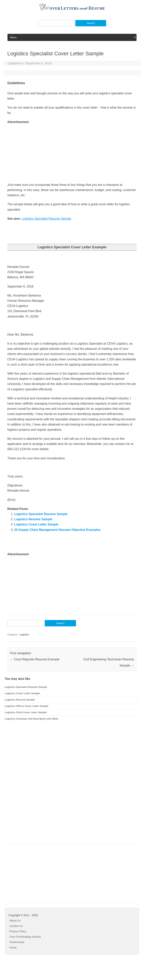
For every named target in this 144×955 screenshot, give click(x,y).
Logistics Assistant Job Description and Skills (31, 718)
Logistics (24, 634)
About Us (15, 920)
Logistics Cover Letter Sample (36, 524)
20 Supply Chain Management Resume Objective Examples (57, 529)
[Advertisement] (72, 151)
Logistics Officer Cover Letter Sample (26, 706)
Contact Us (16, 926)
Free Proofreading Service (25, 936)
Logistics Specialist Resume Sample (46, 218)
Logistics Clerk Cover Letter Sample (26, 712)
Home (13, 947)
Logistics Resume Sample (33, 519)
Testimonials (16, 942)
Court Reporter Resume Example (34, 659)
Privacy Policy (17, 931)
